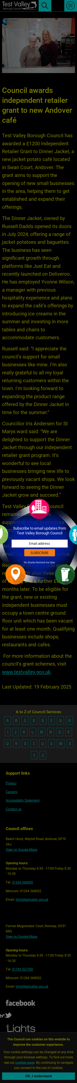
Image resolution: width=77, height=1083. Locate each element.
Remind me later (45, 562)
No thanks (30, 562)
